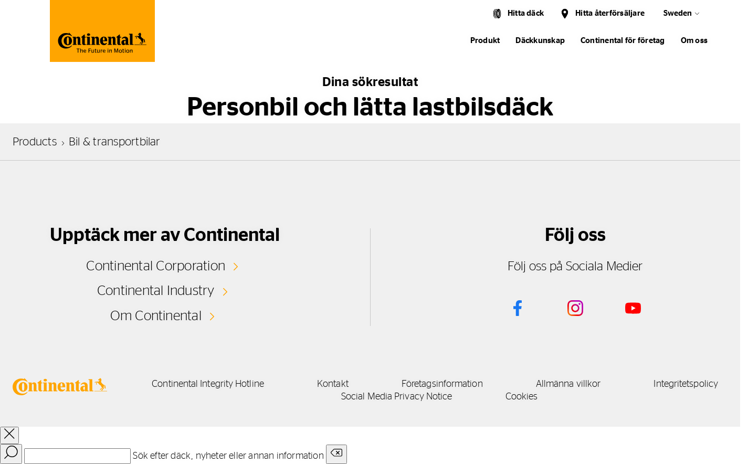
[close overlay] (9, 435)
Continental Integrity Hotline (208, 384)
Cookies (521, 397)
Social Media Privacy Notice (396, 397)
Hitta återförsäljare (610, 13)
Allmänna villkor (568, 384)
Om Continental (156, 316)
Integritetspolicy (686, 384)
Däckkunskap (540, 41)
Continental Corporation (155, 266)
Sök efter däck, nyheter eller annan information (228, 456)
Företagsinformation (442, 384)
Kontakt (333, 384)
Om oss (694, 41)
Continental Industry (156, 291)
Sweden (677, 13)
